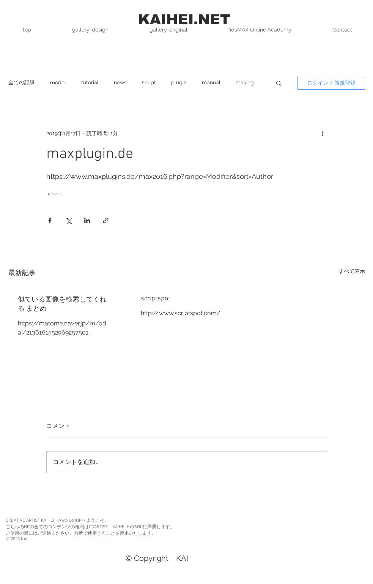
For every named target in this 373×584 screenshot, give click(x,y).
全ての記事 (21, 82)
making (245, 82)
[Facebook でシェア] (50, 220)
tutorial (90, 82)
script (149, 82)
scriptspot (155, 299)
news (120, 82)
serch (54, 194)
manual (211, 82)
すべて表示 (351, 271)
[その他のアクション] (322, 133)
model (58, 82)
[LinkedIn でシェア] (87, 220)
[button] (278, 83)
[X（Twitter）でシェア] (68, 220)
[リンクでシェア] (105, 220)
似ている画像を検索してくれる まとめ (62, 304)
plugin (179, 82)
